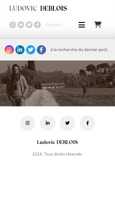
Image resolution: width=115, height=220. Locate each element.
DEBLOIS (38, 9)
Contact (54, 25)
